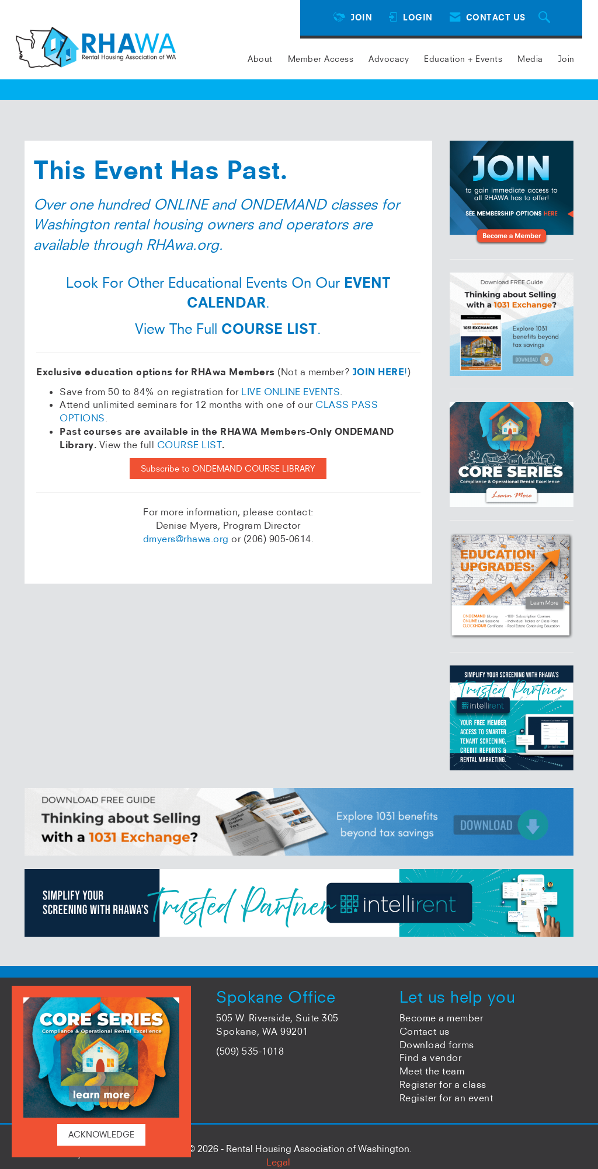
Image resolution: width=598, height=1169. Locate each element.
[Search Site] (546, 18)
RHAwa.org (182, 244)
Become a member (441, 1018)
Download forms (436, 1045)
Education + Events (463, 59)
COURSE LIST (189, 445)
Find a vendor (430, 1057)
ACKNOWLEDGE (101, 1134)
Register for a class (442, 1084)
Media (530, 59)
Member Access (321, 59)
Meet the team (432, 1071)
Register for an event (446, 1098)
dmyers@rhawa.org (186, 539)
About (260, 59)
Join (566, 59)
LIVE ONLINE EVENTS (290, 391)
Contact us (424, 1031)
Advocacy (388, 59)
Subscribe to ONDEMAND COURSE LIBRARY (228, 468)
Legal (278, 1162)
